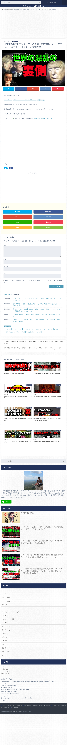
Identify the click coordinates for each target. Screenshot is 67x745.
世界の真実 (8, 294)
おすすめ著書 (6, 597)
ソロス (26, 329)
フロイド (39, 329)
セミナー (4, 608)
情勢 (7, 332)
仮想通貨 (4, 641)
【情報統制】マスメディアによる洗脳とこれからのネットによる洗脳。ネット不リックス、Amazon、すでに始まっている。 (33, 348)
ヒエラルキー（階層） (9, 619)
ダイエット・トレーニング (10, 612)
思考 (3, 644)
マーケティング (7, 626)
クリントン (8, 329)
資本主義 (39, 332)
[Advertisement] (33, 24)
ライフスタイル (7, 630)
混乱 (29, 332)
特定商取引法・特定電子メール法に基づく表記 (37, 705)
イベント (4, 604)
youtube (4, 594)
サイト (6, 273)
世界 (45, 329)
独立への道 (5, 651)
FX (2, 590)
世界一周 (50, 329)
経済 (3, 655)
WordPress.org (6, 673)
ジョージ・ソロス (18, 329)
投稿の (4, 669)
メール (6, 266)
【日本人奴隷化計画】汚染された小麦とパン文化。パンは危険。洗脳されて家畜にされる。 (36, 315)
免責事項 (19, 705)
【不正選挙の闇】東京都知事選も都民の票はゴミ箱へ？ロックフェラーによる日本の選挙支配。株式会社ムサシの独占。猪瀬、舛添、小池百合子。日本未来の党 (32, 571)
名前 (5, 259)
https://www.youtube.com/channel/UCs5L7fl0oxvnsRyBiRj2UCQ (24, 100)
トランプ (32, 329)
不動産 (4, 633)
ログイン (4, 667)
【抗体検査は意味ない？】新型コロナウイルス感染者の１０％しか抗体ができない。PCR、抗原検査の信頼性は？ (33, 342)
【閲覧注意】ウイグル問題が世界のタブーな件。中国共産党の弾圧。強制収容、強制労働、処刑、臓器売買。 (36, 320)
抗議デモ (12, 332)
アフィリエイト (7, 601)
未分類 (4, 648)
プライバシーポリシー (8, 705)
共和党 (56, 329)
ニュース (4, 615)
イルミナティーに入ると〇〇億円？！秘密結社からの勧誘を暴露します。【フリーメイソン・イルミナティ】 (37, 299)
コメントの (6, 671)
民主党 (23, 332)
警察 (33, 332)
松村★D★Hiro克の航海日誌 (33, 6)
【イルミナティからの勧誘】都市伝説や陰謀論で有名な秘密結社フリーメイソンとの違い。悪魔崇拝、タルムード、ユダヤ (36, 310)
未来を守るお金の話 (18, 513)
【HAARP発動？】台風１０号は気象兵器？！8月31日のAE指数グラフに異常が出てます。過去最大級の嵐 (37, 305)
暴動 (18, 332)
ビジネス (4, 623)
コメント (6, 245)
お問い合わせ (51, 2)
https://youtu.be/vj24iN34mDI (41, 118)
